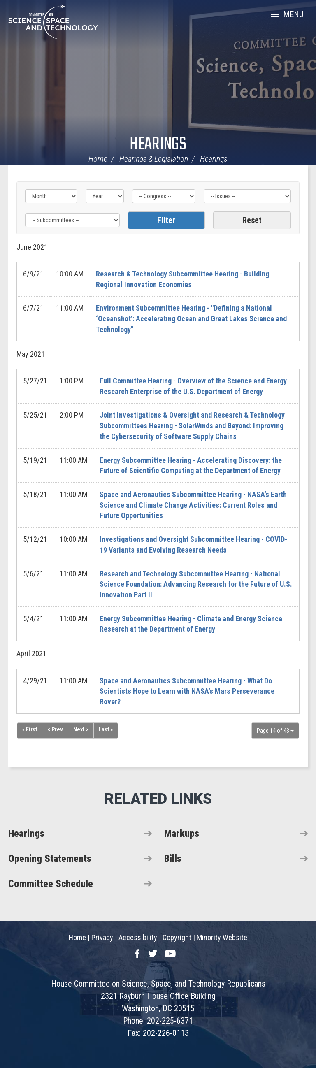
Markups (181, 833)
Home (97, 159)
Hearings (158, 144)
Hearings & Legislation (153, 159)
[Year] (105, 196)
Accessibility (137, 937)
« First (29, 729)
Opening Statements (49, 858)
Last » (106, 729)
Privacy (102, 937)
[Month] (51, 196)
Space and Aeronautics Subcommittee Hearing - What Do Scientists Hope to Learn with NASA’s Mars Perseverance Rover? (187, 691)
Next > (80, 729)
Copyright (177, 937)
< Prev (55, 729)
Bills (172, 858)
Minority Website (222, 937)
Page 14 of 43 (275, 730)
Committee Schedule (50, 883)
